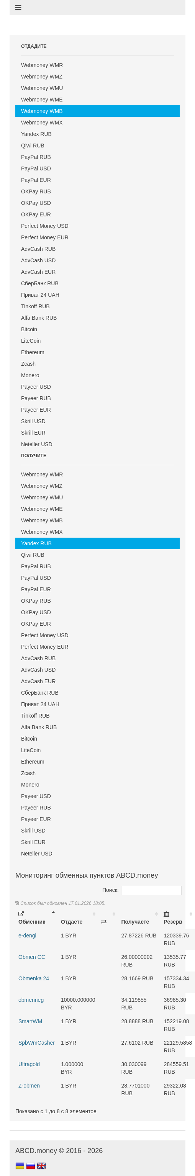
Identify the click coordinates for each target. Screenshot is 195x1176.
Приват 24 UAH (40, 295)
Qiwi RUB (32, 145)
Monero (30, 375)
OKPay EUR (36, 214)
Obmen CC (31, 957)
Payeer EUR (36, 410)
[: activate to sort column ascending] (108, 918)
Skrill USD (33, 421)
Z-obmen (29, 1086)
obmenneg (31, 1000)
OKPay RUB (36, 191)
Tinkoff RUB (35, 306)
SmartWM (30, 1021)
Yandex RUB (36, 134)
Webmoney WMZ (41, 77)
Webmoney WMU (42, 88)
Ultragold (29, 1064)
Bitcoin (29, 329)
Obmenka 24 (33, 978)
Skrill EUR (33, 433)
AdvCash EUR (38, 272)
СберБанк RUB (40, 283)
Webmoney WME (42, 100)
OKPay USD (36, 203)
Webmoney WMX (42, 122)
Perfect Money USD (45, 226)
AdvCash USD (38, 260)
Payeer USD (36, 387)
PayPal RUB (36, 157)
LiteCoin (31, 341)
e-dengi (27, 935)
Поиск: (142, 890)
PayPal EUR (36, 180)
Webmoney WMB (42, 111)
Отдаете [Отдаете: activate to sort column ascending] (71, 922)
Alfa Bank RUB (39, 318)
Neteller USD (36, 444)
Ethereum (32, 352)
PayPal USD (36, 168)
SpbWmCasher (36, 1043)
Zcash (28, 364)
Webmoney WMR (42, 65)
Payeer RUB (36, 398)
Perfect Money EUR (45, 237)
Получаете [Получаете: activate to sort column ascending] (135, 922)
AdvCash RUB (38, 249)
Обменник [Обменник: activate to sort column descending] (31, 918)
